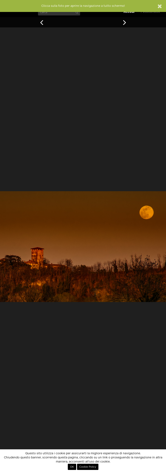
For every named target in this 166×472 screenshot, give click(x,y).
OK (72, 467)
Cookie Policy (87, 467)
